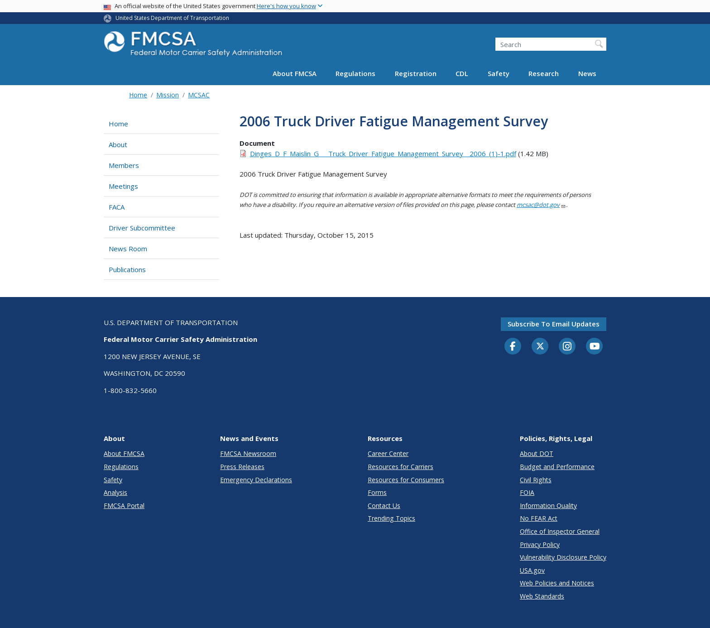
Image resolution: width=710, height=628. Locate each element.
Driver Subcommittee (142, 227)
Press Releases (242, 466)
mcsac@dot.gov (541, 205)
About (118, 144)
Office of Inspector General (560, 531)
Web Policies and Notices (557, 583)
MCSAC (199, 95)
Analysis (115, 492)
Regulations (355, 73)
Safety (498, 73)
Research (543, 73)
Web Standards (542, 596)
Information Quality (548, 505)
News (587, 73)
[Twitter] (540, 346)
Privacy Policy (540, 544)
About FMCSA (295, 73)
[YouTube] (594, 346)
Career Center (388, 453)
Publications (127, 269)
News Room (128, 248)
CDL (462, 73)
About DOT (536, 453)
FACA (117, 206)
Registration (416, 73)
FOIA (527, 492)
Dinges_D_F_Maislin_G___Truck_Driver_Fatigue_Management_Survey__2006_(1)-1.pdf (383, 153)
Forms (377, 492)
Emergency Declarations (256, 479)
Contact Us (384, 505)
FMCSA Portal (124, 505)
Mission (167, 95)
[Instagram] (567, 347)
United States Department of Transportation (172, 18)
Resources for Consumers (406, 479)
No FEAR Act (538, 518)
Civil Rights (536, 479)
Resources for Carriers (400, 466)
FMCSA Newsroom (248, 453)
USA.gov (532, 570)
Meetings (123, 186)
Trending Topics (391, 518)
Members (124, 165)
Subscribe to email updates (554, 323)
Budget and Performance (557, 466)
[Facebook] (513, 346)
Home (138, 95)
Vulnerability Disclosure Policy (563, 557)
